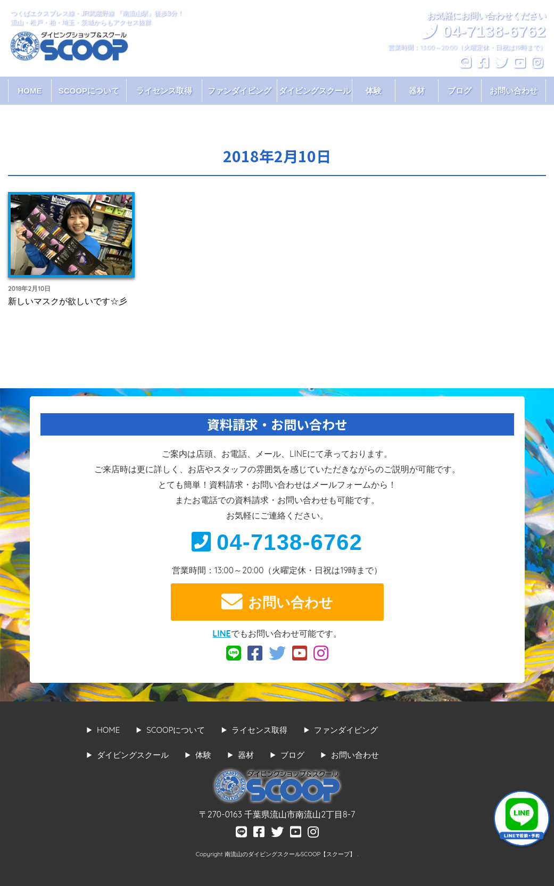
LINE (221, 633)
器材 (417, 90)
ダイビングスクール (315, 90)
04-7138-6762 (277, 542)
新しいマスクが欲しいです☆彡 (67, 301)
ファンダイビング (239, 90)
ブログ (460, 90)
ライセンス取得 (164, 90)
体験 (374, 90)
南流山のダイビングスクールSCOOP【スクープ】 (291, 854)
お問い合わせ (514, 90)
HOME (30, 90)
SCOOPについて (89, 90)
